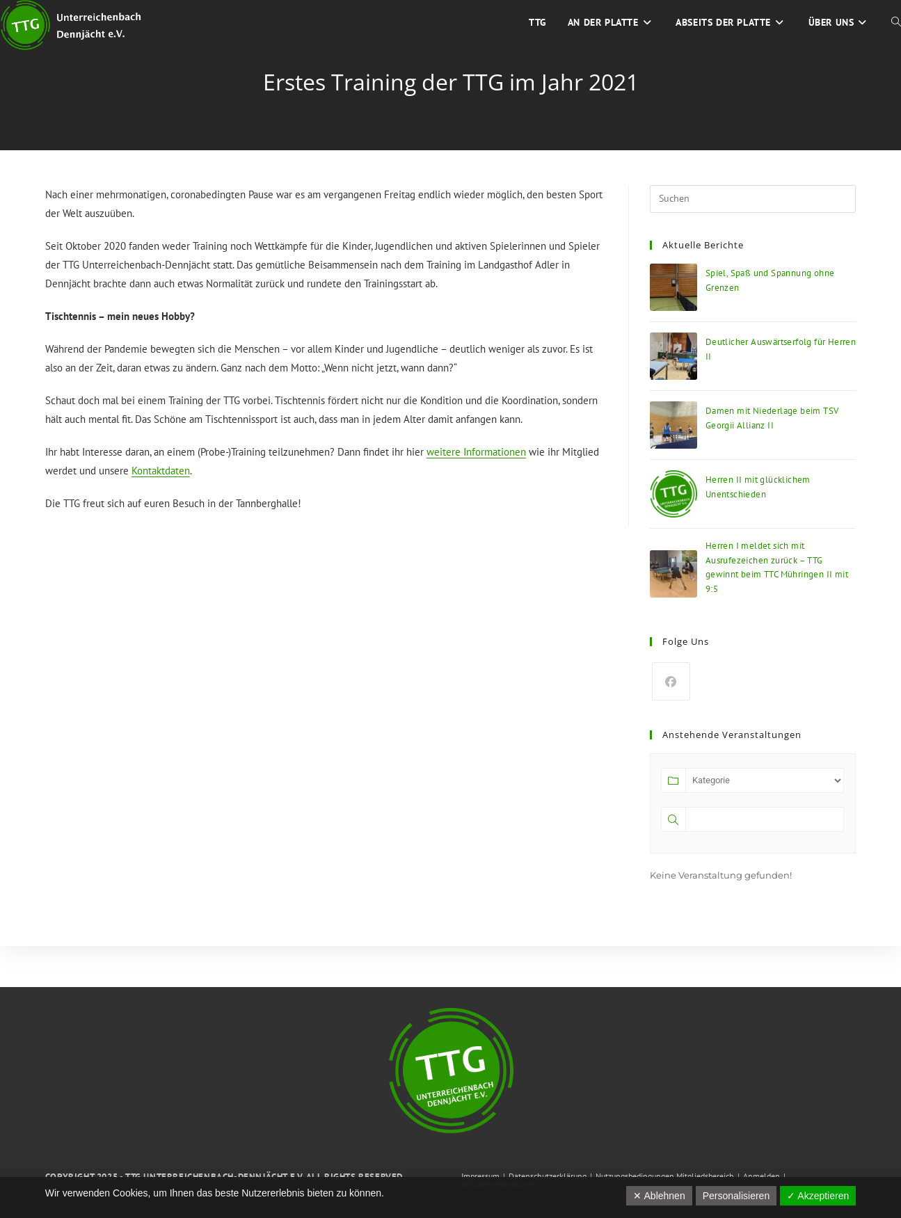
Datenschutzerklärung (548, 1176)
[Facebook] (671, 681)
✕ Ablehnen (659, 1195)
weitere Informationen (476, 451)
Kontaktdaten (160, 470)
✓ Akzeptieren (818, 1195)
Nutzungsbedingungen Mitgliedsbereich (665, 1176)
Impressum (480, 1176)
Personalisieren (736, 1195)
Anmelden (761, 1176)
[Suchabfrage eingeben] (753, 199)
